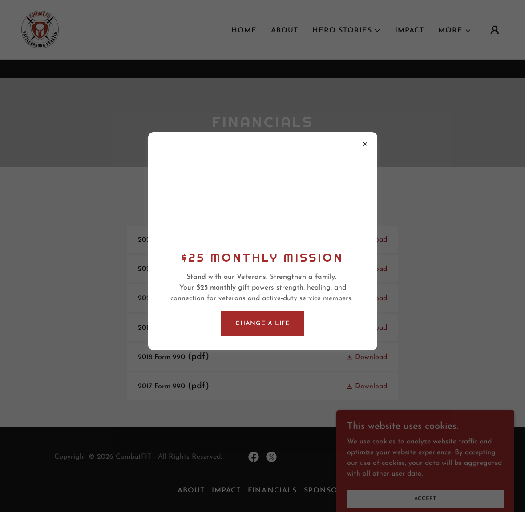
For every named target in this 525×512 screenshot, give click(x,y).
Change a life (262, 323)
